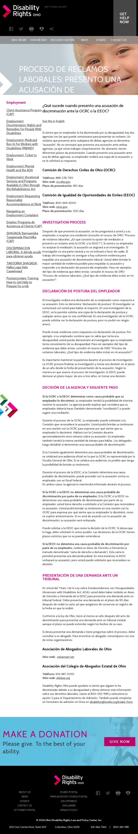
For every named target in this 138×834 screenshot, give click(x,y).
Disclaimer (69, 805)
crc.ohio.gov (63, 182)
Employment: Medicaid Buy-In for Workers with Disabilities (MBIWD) (22, 144)
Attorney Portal (24, 810)
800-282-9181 (121, 827)
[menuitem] (19, 40)
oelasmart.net (65, 657)
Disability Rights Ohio (22, 11)
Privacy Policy (68, 810)
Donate (101, 40)
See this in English (53, 121)
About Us (25, 792)
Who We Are (19, 40)
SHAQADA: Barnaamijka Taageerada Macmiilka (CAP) (22, 237)
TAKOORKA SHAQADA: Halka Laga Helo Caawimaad (21, 267)
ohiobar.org (63, 678)
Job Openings (69, 801)
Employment (16, 102)
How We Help (39, 40)
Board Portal (69, 792)
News (84, 40)
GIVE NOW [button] (120, 741)
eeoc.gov (61, 207)
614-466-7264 (98, 827)
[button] (126, 18)
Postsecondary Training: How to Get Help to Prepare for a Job (22, 282)
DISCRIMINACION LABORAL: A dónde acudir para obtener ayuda (23, 252)
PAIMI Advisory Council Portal (69, 796)
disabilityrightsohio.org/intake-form (111, 702)
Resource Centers (63, 40)
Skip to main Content (55, 7)
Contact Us (118, 40)
